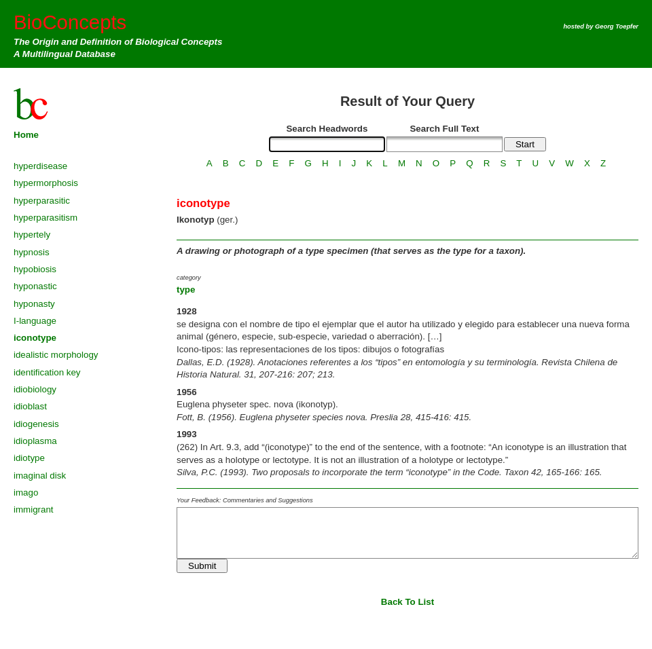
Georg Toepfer (616, 26)
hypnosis (32, 252)
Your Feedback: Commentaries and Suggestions (245, 500)
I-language (35, 321)
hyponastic (35, 286)
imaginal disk (40, 475)
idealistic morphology (56, 355)
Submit (202, 566)
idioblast (30, 406)
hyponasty (34, 304)
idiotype (29, 458)
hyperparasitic (42, 201)
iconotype (35, 338)
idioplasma (35, 441)
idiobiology (35, 389)
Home (26, 135)
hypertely (32, 234)
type (186, 289)
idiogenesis (36, 424)
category (189, 277)
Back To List (407, 602)
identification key (47, 372)
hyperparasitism (45, 217)
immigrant (34, 509)
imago (26, 492)
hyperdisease (40, 166)
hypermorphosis (46, 183)
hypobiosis (35, 269)
